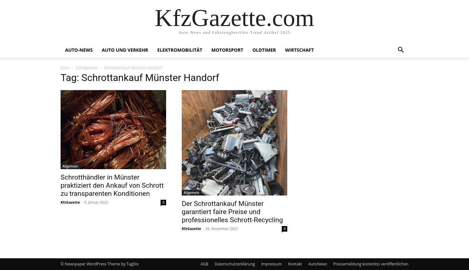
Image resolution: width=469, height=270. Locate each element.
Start (65, 68)
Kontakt (295, 264)
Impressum (271, 264)
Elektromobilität (179, 50)
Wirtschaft (299, 50)
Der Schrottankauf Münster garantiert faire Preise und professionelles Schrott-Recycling (232, 212)
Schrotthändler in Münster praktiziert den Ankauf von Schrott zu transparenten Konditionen (112, 185)
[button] (400, 50)
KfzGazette (70, 202)
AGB (204, 264)
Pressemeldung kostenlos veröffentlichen (370, 264)
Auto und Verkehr (125, 50)
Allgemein (70, 166)
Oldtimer (264, 50)
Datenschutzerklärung (235, 264)
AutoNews (317, 264)
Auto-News (78, 50)
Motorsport (227, 50)
